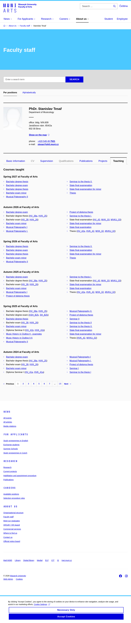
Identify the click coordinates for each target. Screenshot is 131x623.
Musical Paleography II (17, 197)
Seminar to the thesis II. (81, 181)
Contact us (7, 537)
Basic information (15, 161)
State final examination (80, 227)
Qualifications (66, 161)
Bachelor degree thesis (17, 189)
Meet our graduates (11, 521)
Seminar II (74, 319)
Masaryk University (18, 576)
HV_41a (29, 372)
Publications (86, 161)
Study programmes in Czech (15, 453)
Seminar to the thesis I (80, 372)
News (6, 411)
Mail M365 (7, 560)
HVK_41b (39, 330)
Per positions (10, 92)
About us (10, 506)
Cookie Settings (42, 606)
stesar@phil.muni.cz (48, 144)
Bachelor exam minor (16, 193)
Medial (39, 560)
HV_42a (81, 231)
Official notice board (11, 541)
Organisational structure (13, 513)
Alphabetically (29, 92)
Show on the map (39, 135)
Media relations (9, 426)
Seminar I (74, 368)
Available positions (11, 494)
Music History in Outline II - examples (24, 334)
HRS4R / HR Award (11, 525)
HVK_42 (90, 231)
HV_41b (30, 330)
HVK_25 (42, 216)
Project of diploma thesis (81, 212)
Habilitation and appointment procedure (19, 476)
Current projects (10, 471)
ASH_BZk (34, 315)
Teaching (118, 161)
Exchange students (11, 445)
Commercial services (12, 529)
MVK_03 (105, 220)
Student (108, 19)
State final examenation (81, 185)
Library (18, 560)
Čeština (123, 6)
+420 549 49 (46, 141)
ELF (47, 560)
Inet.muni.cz (67, 560)
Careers (9, 487)
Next (67, 384)
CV (32, 161)
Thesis (73, 193)
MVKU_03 (116, 220)
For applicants (15, 434)
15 (60, 384)
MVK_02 (99, 231)
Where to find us (10, 533)
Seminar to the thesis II (81, 322)
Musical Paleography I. (17, 231)
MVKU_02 (110, 231)
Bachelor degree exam (17, 185)
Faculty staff (8, 517)
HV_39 (25, 220)
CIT (52, 560)
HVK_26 (34, 220)
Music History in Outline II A (19, 338)
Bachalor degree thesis (17, 181)
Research (10, 461)
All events (7, 418)
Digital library (28, 560)
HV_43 (96, 220)
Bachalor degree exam (17, 212)
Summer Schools (10, 449)
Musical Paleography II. (81, 311)
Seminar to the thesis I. (81, 216)
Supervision (46, 161)
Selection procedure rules (14, 498)
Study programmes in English (15, 441)
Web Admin (8, 579)
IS (58, 560)
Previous (8, 384)
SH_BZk (44, 315)
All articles (7, 422)
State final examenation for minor (85, 189)
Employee (122, 19)
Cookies (19, 579)
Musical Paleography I (16, 227)
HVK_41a (38, 372)
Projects (102, 161)
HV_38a (33, 216)
